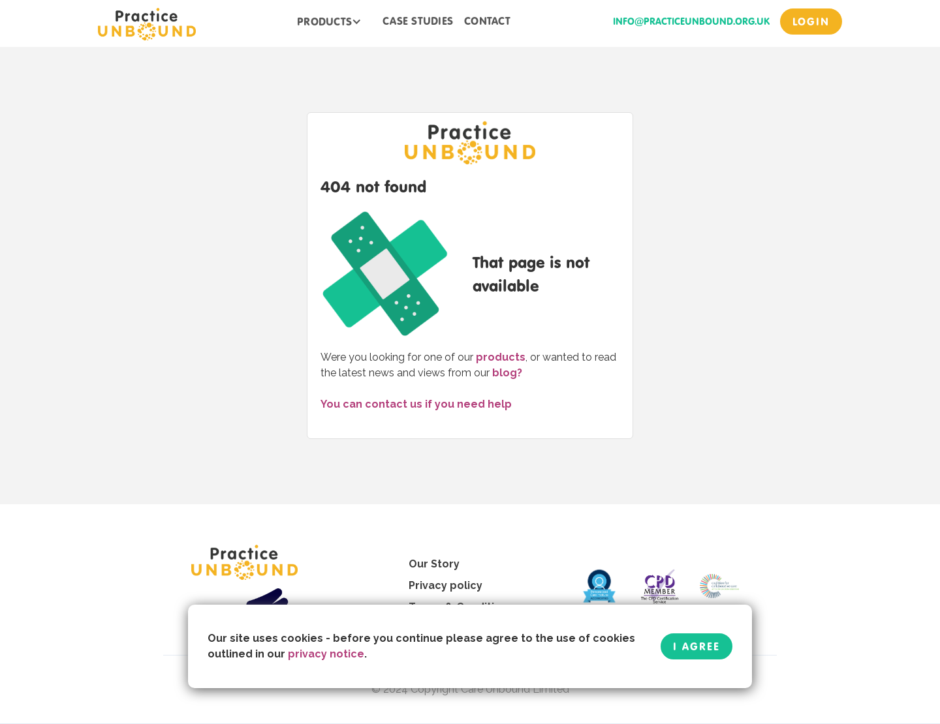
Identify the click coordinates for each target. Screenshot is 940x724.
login (811, 21)
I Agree (696, 646)
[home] (147, 23)
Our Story (434, 564)
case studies (418, 20)
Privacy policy (445, 585)
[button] (329, 21)
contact (487, 20)
